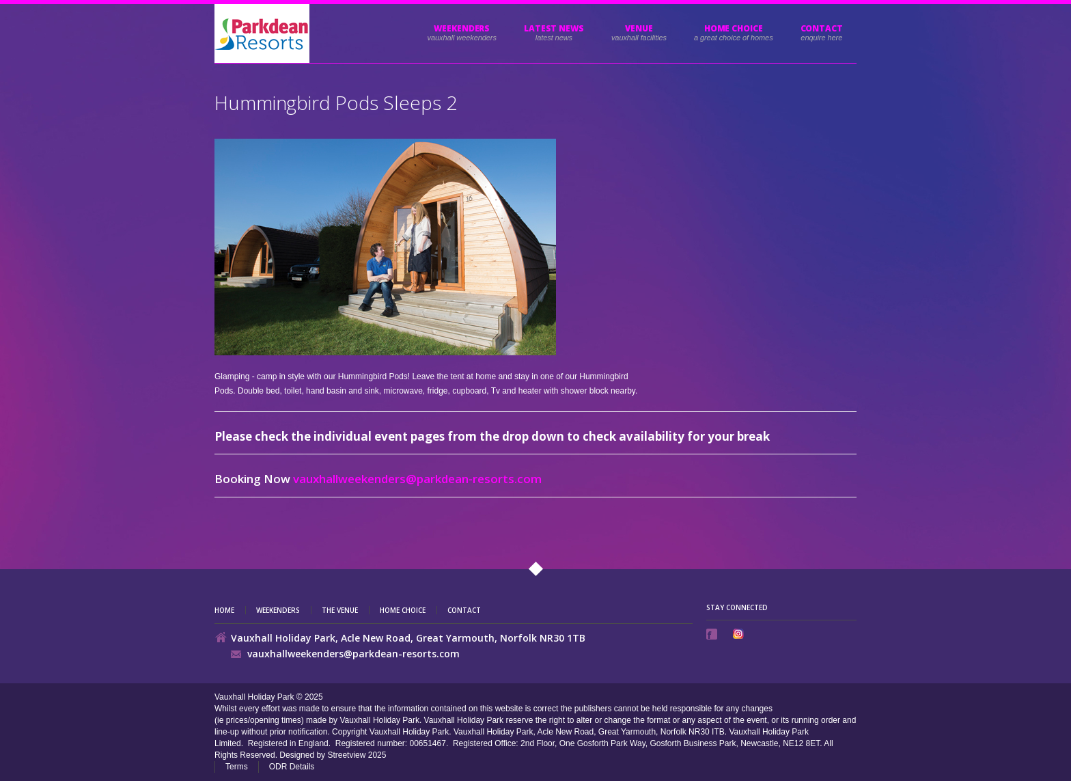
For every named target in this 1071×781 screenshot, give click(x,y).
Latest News (554, 28)
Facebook (713, 634)
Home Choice (403, 610)
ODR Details (292, 766)
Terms (236, 766)
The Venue (340, 610)
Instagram (740, 634)
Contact (822, 28)
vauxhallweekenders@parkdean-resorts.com (417, 479)
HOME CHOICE (733, 28)
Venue (639, 28)
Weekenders (462, 28)
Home (224, 610)
